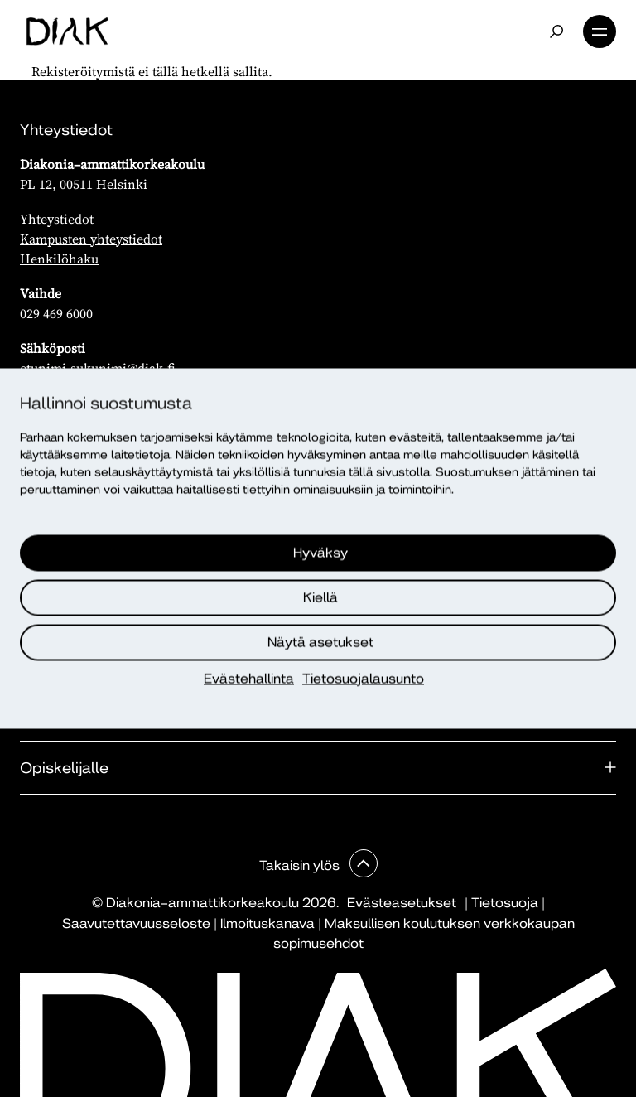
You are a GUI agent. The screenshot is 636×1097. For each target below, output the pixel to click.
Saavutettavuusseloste (136, 923)
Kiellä (320, 598)
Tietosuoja (504, 903)
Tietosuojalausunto (363, 679)
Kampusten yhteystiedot (91, 239)
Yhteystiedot (57, 219)
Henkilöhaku (59, 258)
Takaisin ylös (301, 865)
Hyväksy (320, 553)
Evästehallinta (249, 679)
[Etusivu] (67, 31)
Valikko (599, 31)
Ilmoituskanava (267, 923)
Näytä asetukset (320, 642)
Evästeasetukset (401, 903)
